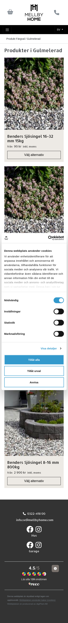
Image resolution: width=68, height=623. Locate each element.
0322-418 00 (34, 513)
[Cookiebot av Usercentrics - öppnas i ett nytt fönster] (48, 238)
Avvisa (34, 382)
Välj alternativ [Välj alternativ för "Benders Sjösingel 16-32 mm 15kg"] (34, 155)
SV (59, 29)
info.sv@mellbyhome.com (34, 520)
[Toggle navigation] (7, 30)
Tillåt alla (34, 359)
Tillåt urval (34, 371)
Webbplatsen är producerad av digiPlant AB (27, 604)
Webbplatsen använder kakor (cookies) (37, 600)
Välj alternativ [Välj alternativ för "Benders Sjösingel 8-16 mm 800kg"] (34, 481)
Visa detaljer (49, 348)
